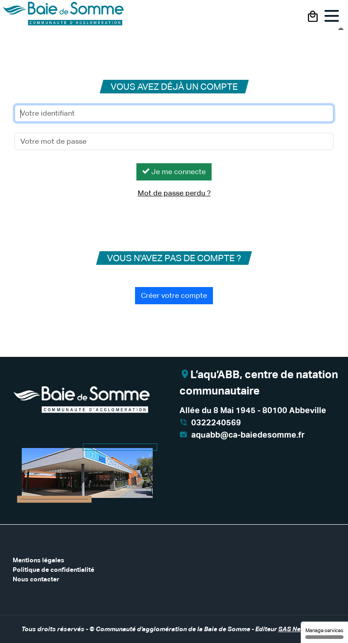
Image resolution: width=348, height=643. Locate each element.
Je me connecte (174, 171)
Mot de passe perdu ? (174, 193)
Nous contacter (36, 579)
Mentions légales (38, 560)
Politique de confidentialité (53, 569)
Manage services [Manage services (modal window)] (324, 633)
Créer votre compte (174, 295)
